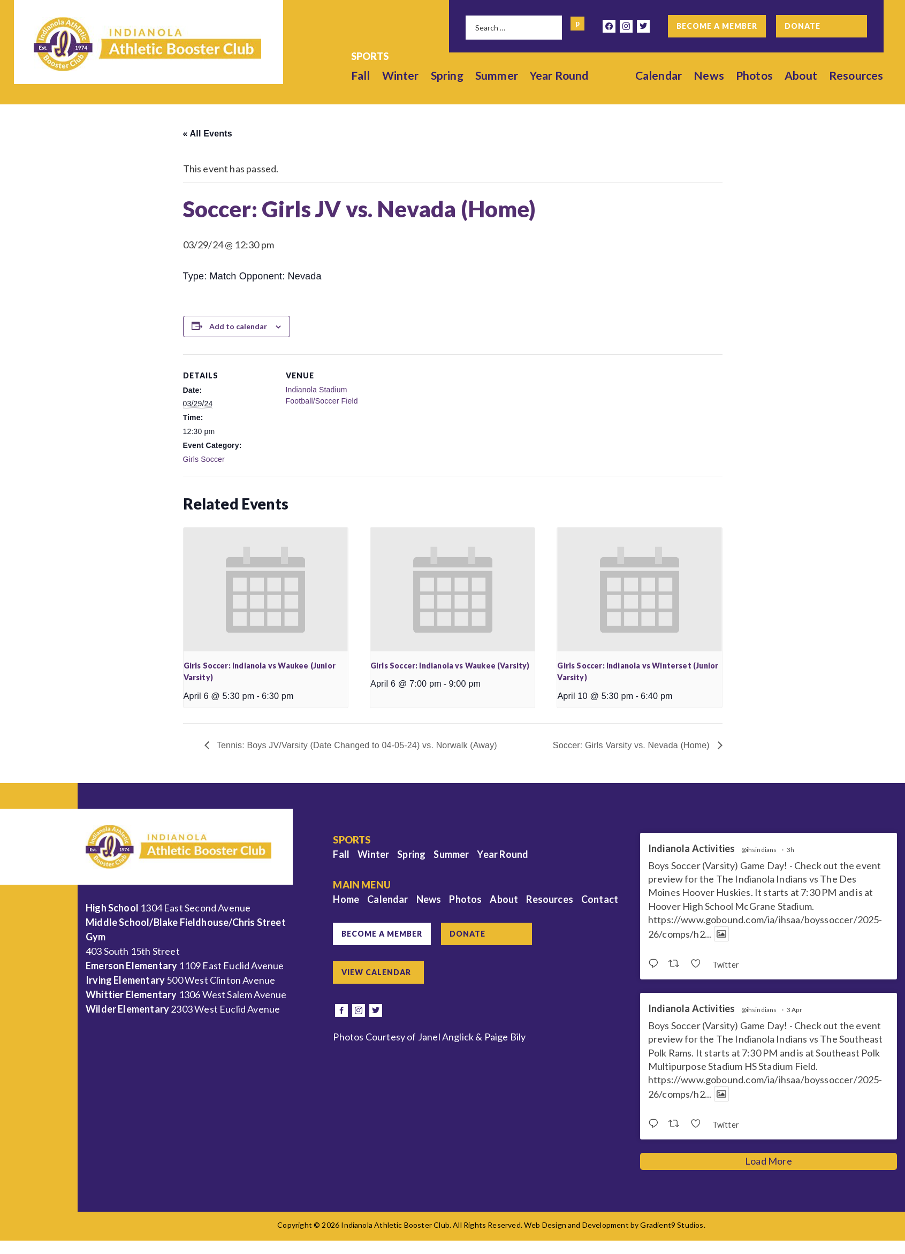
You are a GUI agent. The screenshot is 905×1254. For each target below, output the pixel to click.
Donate (802, 26)
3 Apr (794, 1010)
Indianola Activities (691, 848)
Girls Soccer (204, 459)
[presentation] (266, 589)
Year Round (559, 75)
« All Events (207, 133)
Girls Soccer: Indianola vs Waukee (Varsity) (450, 665)
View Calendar (376, 972)
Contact (599, 899)
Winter (400, 75)
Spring (447, 75)
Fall (360, 75)
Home (346, 899)
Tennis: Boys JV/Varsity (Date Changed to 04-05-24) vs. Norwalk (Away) (356, 745)
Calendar (658, 75)
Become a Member (716, 26)
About (801, 75)
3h (790, 850)
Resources (856, 75)
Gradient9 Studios (671, 1224)
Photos (754, 75)
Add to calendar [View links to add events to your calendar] (238, 326)
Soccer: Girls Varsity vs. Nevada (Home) (632, 745)
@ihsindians (759, 850)
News (709, 75)
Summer (496, 75)
